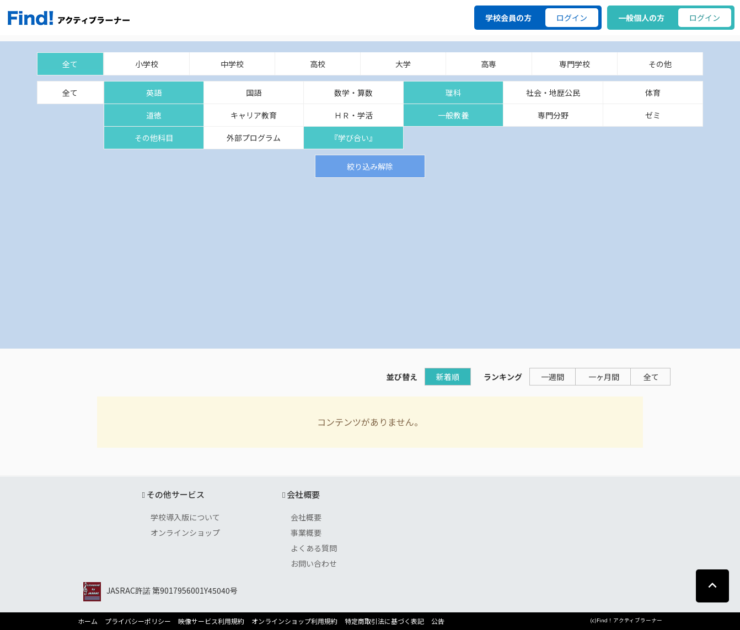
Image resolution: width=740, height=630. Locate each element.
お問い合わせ (314, 563)
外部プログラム (254, 137)
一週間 (552, 376)
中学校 (232, 63)
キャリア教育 (253, 115)
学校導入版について (185, 517)
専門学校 (574, 63)
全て (70, 63)
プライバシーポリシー (138, 621)
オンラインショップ (185, 532)
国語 (253, 92)
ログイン (571, 17)
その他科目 (154, 137)
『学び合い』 (353, 137)
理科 (453, 92)
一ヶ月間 (603, 376)
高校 (317, 63)
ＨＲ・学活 (353, 115)
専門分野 (553, 115)
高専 (488, 63)
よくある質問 (314, 547)
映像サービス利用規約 (211, 621)
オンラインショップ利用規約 (294, 621)
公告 (437, 621)
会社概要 (306, 517)
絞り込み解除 (370, 166)
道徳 (154, 115)
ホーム (88, 621)
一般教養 (453, 115)
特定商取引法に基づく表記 (384, 621)
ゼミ (653, 115)
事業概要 (306, 532)
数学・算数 (353, 92)
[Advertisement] (370, 260)
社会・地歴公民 (553, 92)
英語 (154, 92)
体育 (653, 92)
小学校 (146, 63)
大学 (403, 63)
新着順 (447, 376)
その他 (660, 63)
